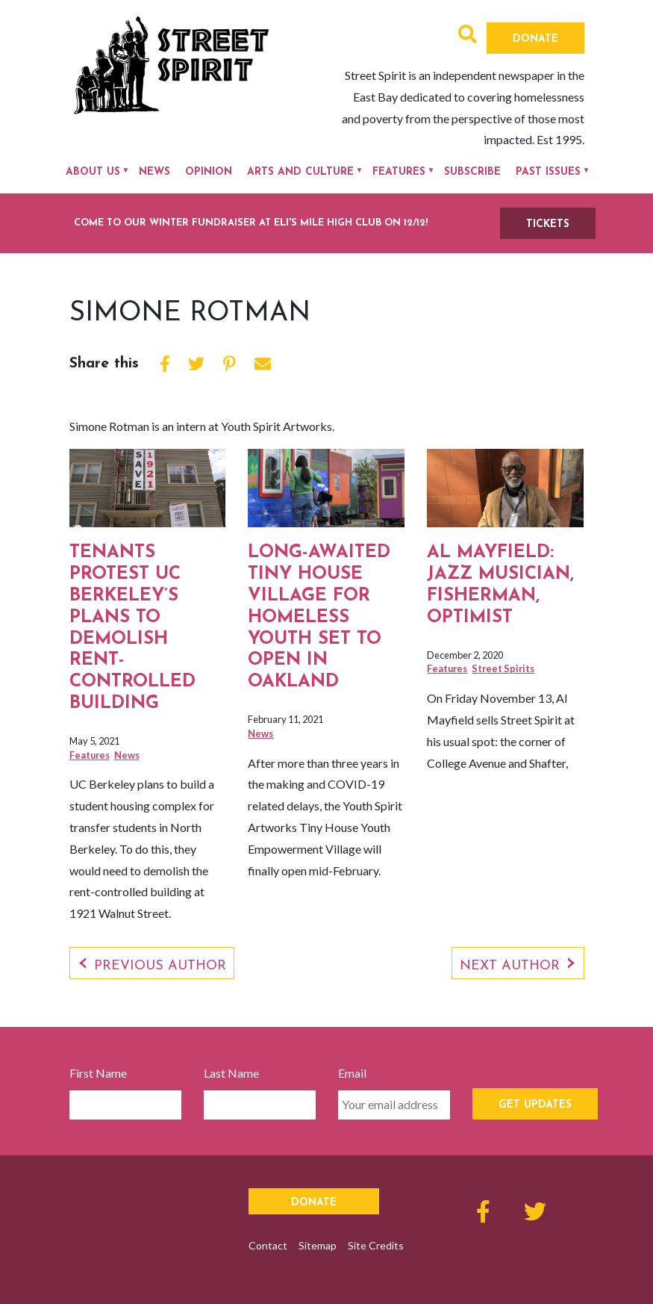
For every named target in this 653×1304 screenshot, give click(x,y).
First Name (98, 1073)
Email (352, 1073)
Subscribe (472, 172)
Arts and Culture (300, 172)
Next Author (510, 966)
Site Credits (376, 1245)
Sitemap (318, 1245)
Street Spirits (503, 668)
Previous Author (160, 966)
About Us (93, 172)
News (154, 172)
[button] (467, 36)
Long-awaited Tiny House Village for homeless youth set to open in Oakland (319, 617)
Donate (535, 39)
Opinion (208, 172)
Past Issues (548, 172)
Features (398, 172)
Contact (268, 1245)
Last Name (231, 1073)
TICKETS (547, 224)
